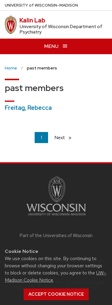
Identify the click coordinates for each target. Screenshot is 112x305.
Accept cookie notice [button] (56, 294)
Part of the (56, 236)
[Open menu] (56, 46)
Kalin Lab (32, 20)
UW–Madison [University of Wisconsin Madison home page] (41, 5)
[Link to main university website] (56, 216)
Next (65, 137)
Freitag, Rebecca (28, 108)
